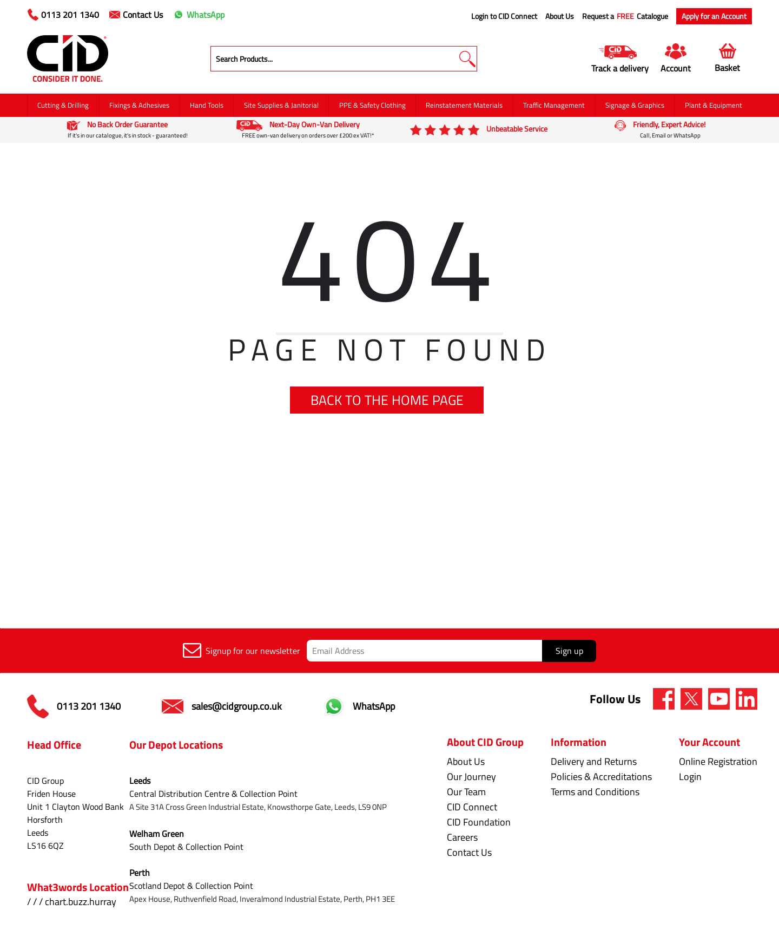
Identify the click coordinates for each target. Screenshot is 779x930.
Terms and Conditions (593, 791)
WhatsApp (199, 14)
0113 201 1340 (63, 14)
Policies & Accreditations (599, 776)
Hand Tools (206, 105)
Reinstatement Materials (464, 105)
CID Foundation (475, 822)
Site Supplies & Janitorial (281, 105)
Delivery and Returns (592, 761)
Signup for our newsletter (241, 650)
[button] (467, 59)
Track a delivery (620, 68)
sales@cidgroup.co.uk (222, 706)
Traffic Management (554, 105)
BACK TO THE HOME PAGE (387, 400)
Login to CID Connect (504, 16)
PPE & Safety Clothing (372, 105)
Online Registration (718, 761)
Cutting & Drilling (63, 105)
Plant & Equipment (713, 105)
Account (676, 68)
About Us (559, 16)
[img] (664, 699)
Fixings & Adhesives (139, 105)
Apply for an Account (714, 16)
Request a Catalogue (625, 16)
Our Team (463, 791)
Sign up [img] (569, 650)
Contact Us (136, 14)
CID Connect (469, 807)
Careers (459, 837)
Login (690, 776)
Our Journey (468, 776)
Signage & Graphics (634, 105)
